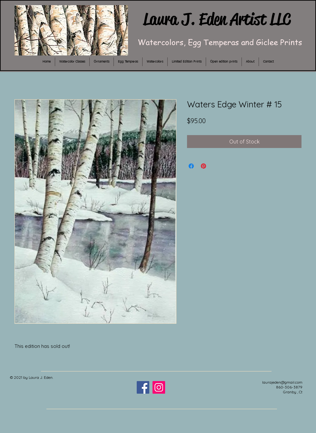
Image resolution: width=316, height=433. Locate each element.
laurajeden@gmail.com (282, 382)
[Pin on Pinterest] (203, 166)
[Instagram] (159, 387)
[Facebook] (143, 387)
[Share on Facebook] (191, 166)
